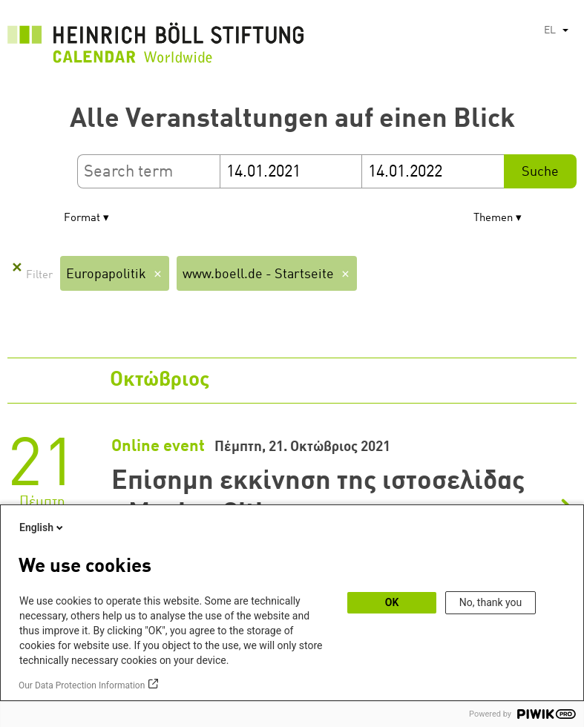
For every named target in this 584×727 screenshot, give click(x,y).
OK (392, 602)
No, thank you (490, 602)
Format (82, 218)
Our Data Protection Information (82, 685)
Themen (493, 218)
